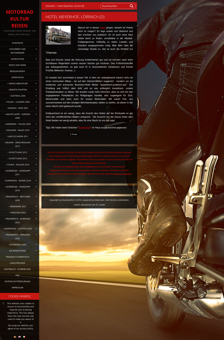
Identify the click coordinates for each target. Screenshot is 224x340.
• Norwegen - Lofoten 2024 (17, 228)
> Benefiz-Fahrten (17, 89)
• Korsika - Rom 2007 (17, 108)
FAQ (17, 275)
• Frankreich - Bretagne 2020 (17, 198)
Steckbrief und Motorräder (17, 51)
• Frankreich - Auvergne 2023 (17, 220)
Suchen (132, 6)
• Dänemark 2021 (17, 206)
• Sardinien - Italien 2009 (17, 124)
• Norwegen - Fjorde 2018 (17, 180)
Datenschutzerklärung (17, 281)
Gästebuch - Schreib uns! (17, 269)
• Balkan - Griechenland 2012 (17, 144)
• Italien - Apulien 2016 (17, 164)
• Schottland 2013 (17, 152)
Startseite (17, 43)
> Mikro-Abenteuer (17, 83)
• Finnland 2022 (17, 212)
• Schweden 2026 (17, 244)
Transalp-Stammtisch (17, 256)
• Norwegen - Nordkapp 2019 (17, 188)
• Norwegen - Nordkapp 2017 (17, 172)
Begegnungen (17, 71)
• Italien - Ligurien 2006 (17, 102)
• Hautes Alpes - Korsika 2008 (17, 116)
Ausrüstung (17, 59)
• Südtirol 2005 (17, 95)
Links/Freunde (17, 263)
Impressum (17, 287)
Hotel (102, 27)
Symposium (85, 127)
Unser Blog (17, 77)
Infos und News (17, 65)
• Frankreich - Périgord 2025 (17, 236)
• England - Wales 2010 (17, 130)
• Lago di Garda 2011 (17, 136)
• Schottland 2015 (17, 158)
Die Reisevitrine (17, 250)
